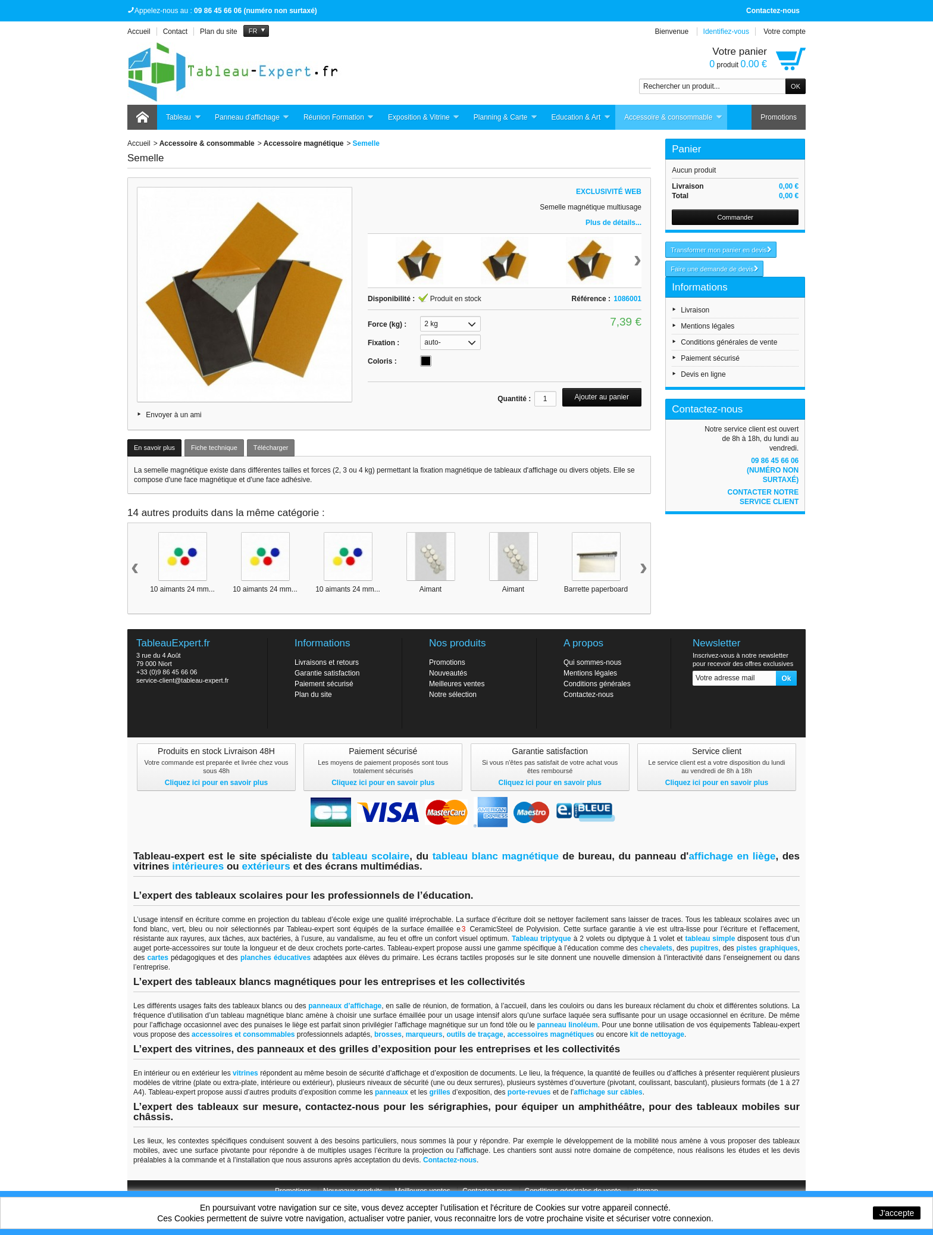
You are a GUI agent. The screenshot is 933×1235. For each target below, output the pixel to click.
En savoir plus (154, 447)
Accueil (139, 143)
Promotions (778, 117)
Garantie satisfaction (327, 673)
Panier (686, 149)
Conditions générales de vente (729, 342)
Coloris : (382, 361)
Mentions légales (707, 326)
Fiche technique (214, 447)
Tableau (183, 117)
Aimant (430, 589)
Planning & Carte (506, 117)
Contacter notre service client (763, 497)
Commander (735, 217)
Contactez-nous (773, 11)
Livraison (695, 310)
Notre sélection (453, 694)
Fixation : (383, 343)
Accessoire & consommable (673, 117)
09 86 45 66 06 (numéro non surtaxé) (773, 470)
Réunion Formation (338, 117)
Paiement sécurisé (710, 358)
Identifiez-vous (726, 31)
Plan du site (313, 694)
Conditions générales (597, 684)
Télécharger (271, 447)
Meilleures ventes (456, 684)
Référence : (591, 299)
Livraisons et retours (327, 662)
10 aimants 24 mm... (182, 589)
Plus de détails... (613, 222)
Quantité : (514, 399)
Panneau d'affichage (252, 117)
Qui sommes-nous (592, 662)
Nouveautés (448, 673)
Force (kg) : (387, 324)
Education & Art (581, 117)
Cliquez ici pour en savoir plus (216, 782)
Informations (700, 287)
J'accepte (897, 1213)
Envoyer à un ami (173, 415)
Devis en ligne (703, 374)
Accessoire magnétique (304, 143)
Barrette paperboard (596, 589)
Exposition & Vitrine (424, 117)
